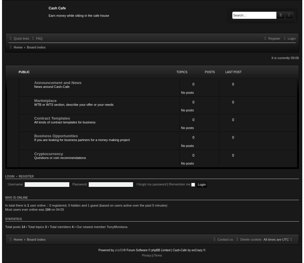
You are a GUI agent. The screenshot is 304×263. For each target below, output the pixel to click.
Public (24, 72)
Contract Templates (52, 118)
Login (10, 176)
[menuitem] (37, 38)
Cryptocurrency (48, 154)
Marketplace (45, 100)
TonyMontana (117, 227)
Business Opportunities (56, 136)
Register (26, 176)
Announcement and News (58, 83)
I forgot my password (151, 184)
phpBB (119, 250)
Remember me (182, 184)
